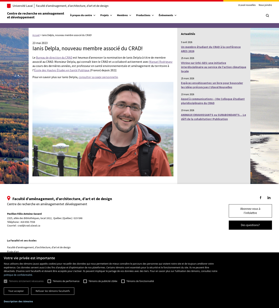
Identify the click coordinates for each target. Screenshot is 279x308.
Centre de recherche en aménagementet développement (41, 15)
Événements (173, 15)
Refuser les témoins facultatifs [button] (53, 291)
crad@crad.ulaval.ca (34, 226)
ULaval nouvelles (241, 5)
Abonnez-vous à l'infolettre (245, 211)
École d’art (18, 252)
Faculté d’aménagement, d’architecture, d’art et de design (77, 6)
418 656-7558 (33, 222)
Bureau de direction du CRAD (54, 57)
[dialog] (139, 280)
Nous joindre (259, 5)
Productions (151, 15)
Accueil (36, 35)
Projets (112, 15)
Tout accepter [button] (16, 291)
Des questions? (244, 225)
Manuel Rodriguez (160, 62)
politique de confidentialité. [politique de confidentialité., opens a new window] (18, 275)
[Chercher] (261, 15)
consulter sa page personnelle (98, 77)
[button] (18, 301)
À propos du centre (88, 15)
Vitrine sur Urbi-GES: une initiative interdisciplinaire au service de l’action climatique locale (213, 67)
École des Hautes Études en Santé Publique (62, 70)
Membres (129, 15)
